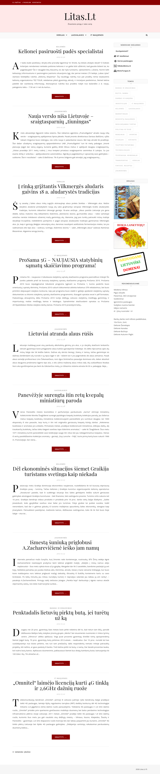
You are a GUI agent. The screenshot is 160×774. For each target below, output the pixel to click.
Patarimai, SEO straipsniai (125, 296)
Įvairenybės (61, 111)
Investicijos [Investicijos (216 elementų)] (121, 103)
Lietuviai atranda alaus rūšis (60, 333)
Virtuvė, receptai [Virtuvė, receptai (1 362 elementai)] (124, 166)
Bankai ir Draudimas (61, 608)
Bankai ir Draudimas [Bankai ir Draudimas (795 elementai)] (126, 88)
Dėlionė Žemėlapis (122, 325)
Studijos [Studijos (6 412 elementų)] (120, 140)
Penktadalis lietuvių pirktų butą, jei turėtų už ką (61, 615)
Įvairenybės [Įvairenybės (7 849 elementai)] (121, 171)
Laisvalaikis (77, 35)
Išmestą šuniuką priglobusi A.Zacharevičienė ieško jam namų (60, 545)
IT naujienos (97, 35)
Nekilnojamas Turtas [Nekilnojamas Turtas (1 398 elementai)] (126, 124)
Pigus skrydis (119, 292)
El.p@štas (16, 2)
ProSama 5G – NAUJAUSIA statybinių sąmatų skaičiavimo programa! (60, 262)
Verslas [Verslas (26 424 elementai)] (136, 160)
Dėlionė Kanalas (121, 328)
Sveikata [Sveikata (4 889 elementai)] (132, 140)
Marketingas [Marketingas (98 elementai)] (122, 114)
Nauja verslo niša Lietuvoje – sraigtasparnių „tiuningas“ (61, 119)
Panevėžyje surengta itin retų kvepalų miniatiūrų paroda (61, 397)
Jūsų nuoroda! (123, 311)
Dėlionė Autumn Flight (123, 334)
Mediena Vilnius (121, 289)
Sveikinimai (119, 299)
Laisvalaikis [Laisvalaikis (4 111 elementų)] (134, 109)
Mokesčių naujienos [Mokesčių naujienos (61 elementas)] (125, 119)
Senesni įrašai (21, 752)
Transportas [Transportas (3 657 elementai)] (122, 160)
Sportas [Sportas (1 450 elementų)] (133, 134)
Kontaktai (36, 2)
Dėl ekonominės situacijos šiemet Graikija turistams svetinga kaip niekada (61, 471)
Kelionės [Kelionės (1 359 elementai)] (120, 109)
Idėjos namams (120, 308)
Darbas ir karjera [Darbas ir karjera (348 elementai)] (124, 98)
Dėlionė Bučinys (121, 331)
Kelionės (60, 47)
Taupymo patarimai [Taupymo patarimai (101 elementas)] (125, 145)
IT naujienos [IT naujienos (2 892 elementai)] (138, 103)
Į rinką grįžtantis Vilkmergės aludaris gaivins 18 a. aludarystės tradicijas (61, 189)
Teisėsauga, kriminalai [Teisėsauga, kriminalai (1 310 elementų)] (127, 155)
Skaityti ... (61, 96)
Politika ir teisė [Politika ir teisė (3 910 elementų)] (123, 129)
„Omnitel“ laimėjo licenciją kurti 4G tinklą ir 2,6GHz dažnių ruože (61, 685)
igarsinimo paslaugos (123, 302)
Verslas (60, 35)
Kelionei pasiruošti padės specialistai (60, 51)
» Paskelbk (26, 2)
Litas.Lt (80, 16)
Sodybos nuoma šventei (124, 305)
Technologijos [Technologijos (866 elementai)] (123, 150)
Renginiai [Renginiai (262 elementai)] (120, 134)
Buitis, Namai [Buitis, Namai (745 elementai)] (122, 93)
